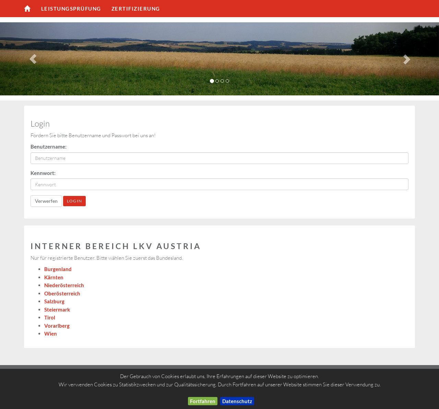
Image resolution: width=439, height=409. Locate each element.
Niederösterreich (64, 285)
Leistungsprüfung (71, 8)
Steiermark (57, 309)
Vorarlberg (57, 326)
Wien (50, 333)
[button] (33, 58)
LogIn (74, 200)
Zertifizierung (135, 8)
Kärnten (53, 277)
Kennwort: (43, 173)
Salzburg (54, 301)
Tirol (49, 317)
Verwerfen (46, 201)
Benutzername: (49, 146)
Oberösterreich (62, 293)
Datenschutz (237, 401)
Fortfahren (202, 401)
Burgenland (58, 269)
